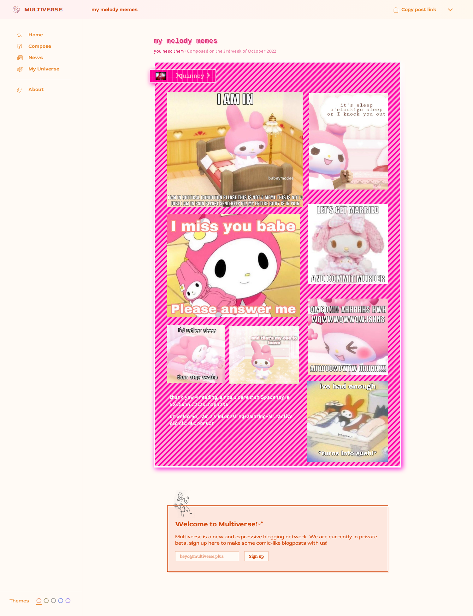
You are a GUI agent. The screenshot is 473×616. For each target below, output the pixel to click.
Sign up (256, 556)
